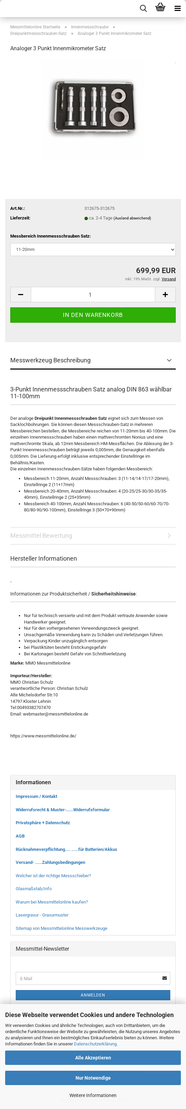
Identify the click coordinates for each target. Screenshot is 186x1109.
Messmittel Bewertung (41, 535)
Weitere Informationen (93, 1095)
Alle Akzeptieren (93, 1057)
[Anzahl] (93, 294)
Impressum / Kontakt (36, 796)
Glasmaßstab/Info (34, 888)
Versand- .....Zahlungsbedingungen (50, 862)
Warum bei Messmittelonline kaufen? (52, 902)
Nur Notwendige (93, 1078)
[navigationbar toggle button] (177, 8)
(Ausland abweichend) (132, 218)
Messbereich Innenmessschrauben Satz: (50, 236)
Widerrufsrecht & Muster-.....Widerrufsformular (63, 809)
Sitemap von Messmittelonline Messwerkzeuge (61, 928)
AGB (20, 836)
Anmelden (93, 995)
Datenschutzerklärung (95, 1043)
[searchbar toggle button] (143, 8)
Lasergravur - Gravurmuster (42, 915)
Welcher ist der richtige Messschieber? (53, 875)
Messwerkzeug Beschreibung (50, 360)
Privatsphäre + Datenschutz (43, 822)
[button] (20, 294)
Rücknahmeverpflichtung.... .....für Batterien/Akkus (66, 849)
